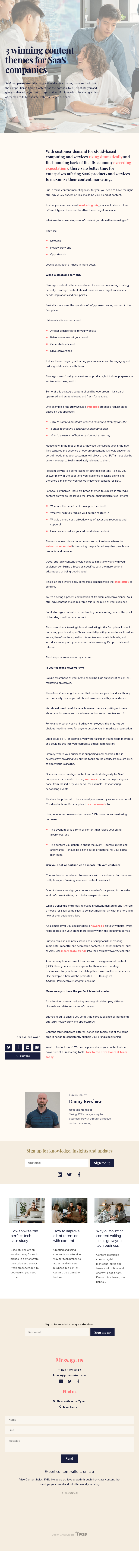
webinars (90, 779)
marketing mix (88, 205)
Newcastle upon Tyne (69, 1401)
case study (121, 581)
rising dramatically (105, 156)
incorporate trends (74, 951)
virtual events (96, 804)
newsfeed (97, 925)
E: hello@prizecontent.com (69, 1375)
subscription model (59, 546)
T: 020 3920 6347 (69, 1370)
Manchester (68, 1407)
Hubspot (93, 406)
